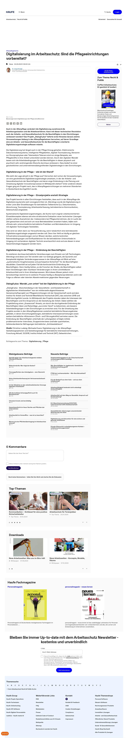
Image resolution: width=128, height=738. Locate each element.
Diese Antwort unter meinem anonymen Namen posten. (28, 464)
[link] (11, 19)
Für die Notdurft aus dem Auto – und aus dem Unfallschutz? (66, 380)
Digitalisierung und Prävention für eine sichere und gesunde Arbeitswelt (68, 419)
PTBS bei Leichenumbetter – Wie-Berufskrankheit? (68, 373)
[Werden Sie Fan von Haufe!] (66, 699)
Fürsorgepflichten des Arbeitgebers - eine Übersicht (27, 372)
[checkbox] (7, 464)
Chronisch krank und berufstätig (20, 401)
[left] (83, 522)
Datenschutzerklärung (72, 658)
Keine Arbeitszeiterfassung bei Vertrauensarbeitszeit (27, 378)
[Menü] (22, 12)
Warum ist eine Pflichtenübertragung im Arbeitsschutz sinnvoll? (27, 422)
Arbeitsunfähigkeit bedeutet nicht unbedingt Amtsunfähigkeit (66, 388)
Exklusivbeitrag (15, 494)
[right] (86, 522)
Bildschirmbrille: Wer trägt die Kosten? (22, 366)
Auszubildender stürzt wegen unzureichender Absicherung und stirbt (66, 411)
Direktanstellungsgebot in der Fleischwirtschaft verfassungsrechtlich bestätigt (67, 358)
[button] (117, 12)
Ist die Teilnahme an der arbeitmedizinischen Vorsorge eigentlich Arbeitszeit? (27, 385)
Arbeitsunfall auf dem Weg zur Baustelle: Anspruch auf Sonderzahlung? (69, 396)
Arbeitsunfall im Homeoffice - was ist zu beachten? (26, 415)
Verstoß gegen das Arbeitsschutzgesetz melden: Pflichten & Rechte (25, 358)
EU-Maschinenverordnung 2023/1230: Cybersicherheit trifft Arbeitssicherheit (64, 404)
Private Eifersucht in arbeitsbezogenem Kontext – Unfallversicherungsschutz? (68, 427)
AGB (68, 656)
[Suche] (107, 12)
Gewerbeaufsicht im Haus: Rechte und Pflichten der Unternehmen (26, 408)
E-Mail (43, 648)
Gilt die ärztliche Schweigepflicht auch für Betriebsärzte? (23, 393)
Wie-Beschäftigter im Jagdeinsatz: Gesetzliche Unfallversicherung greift (67, 366)
